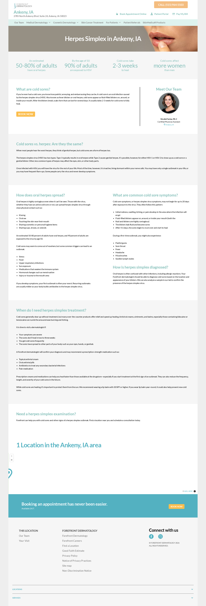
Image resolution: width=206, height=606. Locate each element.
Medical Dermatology (38, 22)
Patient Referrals (132, 22)
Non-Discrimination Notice (76, 570)
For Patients (113, 22)
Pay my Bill (182, 13)
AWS (190, 493)
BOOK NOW (25, 114)
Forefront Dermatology (74, 535)
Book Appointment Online (133, 13)
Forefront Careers (72, 540)
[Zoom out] (12, 460)
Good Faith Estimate (73, 550)
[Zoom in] (12, 456)
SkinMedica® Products (154, 22)
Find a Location (70, 545)
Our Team (19, 22)
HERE (195, 493)
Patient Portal (161, 13)
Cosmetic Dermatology (66, 22)
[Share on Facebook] (152, 537)
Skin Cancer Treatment (92, 22)
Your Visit (24, 540)
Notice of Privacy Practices (76, 560)
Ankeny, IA (169, 125)
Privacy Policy (70, 555)
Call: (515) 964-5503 (171, 4)
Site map (66, 565)
